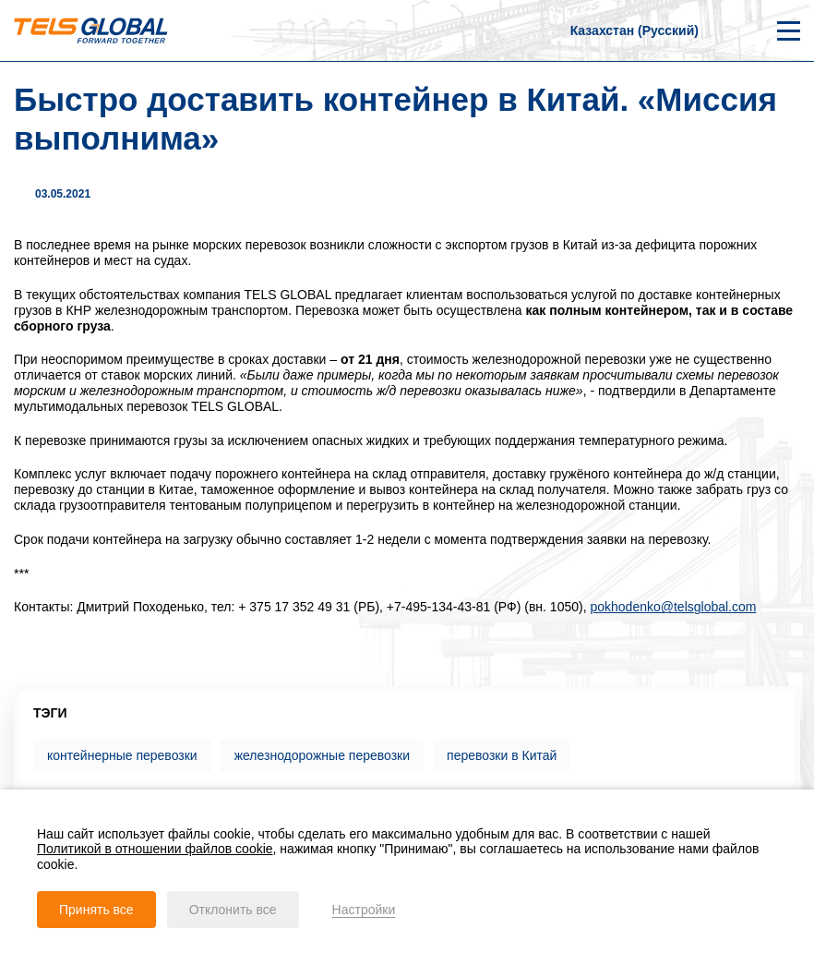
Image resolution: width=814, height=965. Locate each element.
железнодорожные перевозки (322, 755)
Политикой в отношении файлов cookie (155, 848)
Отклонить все (233, 909)
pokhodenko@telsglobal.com (673, 606)
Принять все (96, 909)
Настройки (364, 909)
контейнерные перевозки (122, 755)
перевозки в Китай (502, 755)
